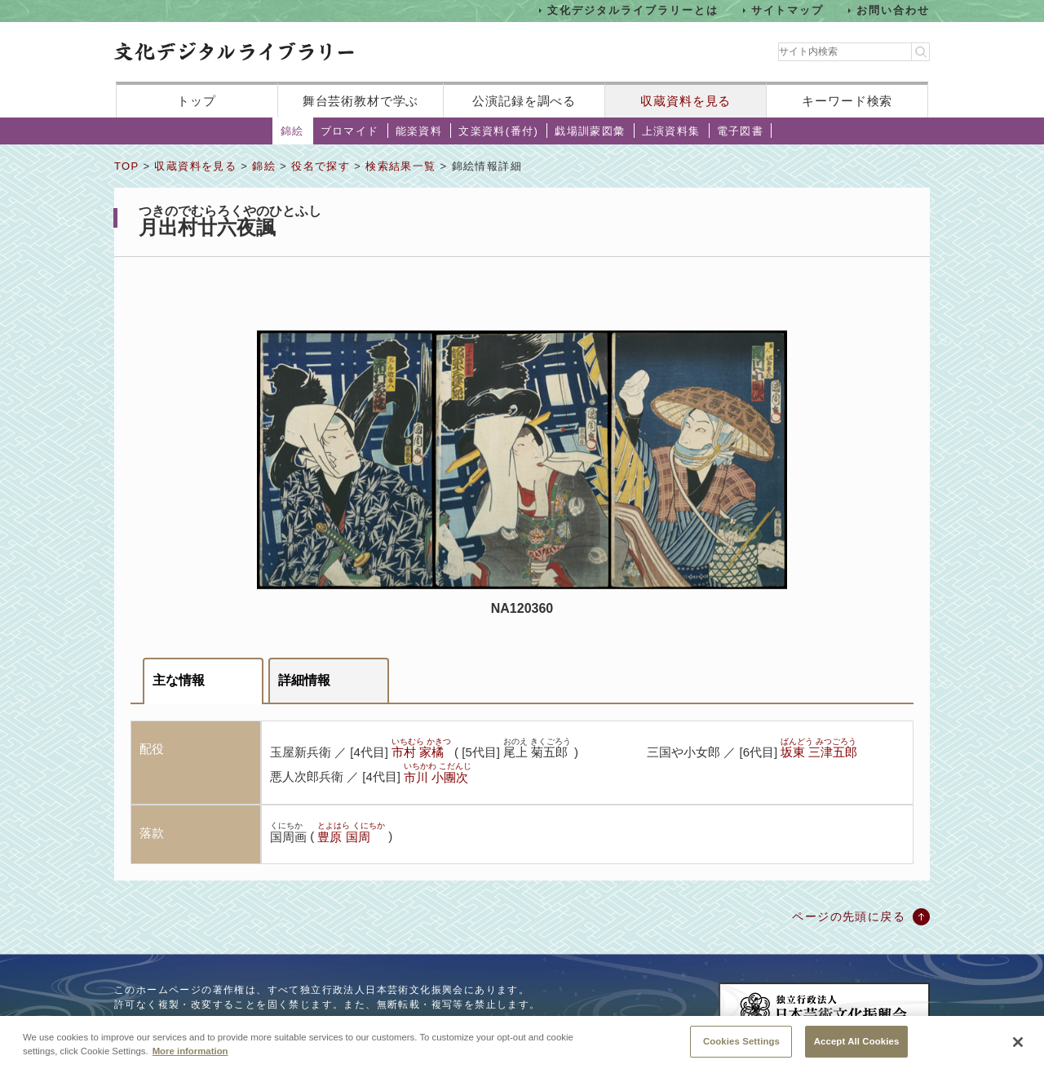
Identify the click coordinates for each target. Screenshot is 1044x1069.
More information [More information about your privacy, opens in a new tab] (190, 1062)
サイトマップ (788, 10)
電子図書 (740, 131)
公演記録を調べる (524, 101)
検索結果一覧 (400, 166)
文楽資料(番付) (498, 131)
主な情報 (179, 680)
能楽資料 (419, 131)
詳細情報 (304, 680)
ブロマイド (350, 131)
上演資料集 (671, 131)
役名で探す (320, 166)
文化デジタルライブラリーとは (632, 10)
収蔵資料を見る (685, 101)
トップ (196, 101)
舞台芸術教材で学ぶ (361, 101)
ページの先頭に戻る (848, 916)
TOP (126, 166)
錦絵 (292, 131)
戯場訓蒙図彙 (590, 131)
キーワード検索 (847, 101)
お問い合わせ (893, 10)
